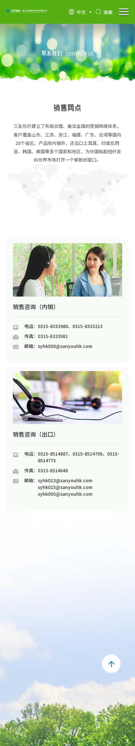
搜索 (104, 12)
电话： (31, 326)
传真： (31, 336)
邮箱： (31, 346)
